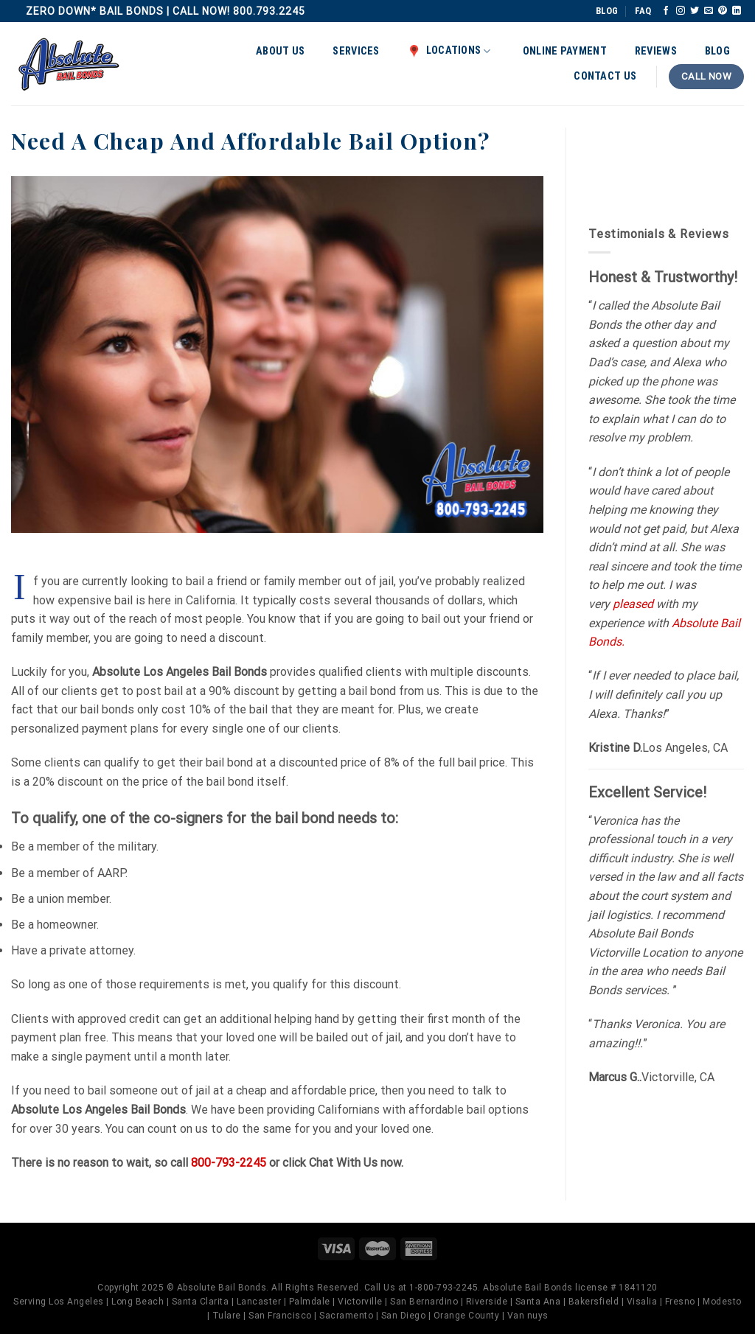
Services (356, 51)
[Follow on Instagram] (680, 11)
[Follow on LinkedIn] (736, 11)
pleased (633, 604)
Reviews (656, 51)
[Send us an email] (708, 11)
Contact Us (605, 76)
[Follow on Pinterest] (722, 11)
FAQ (643, 10)
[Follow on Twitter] (694, 11)
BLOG (607, 10)
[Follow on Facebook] (665, 11)
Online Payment (565, 51)
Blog (717, 51)
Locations (449, 50)
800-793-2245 (228, 1163)
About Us (280, 51)
